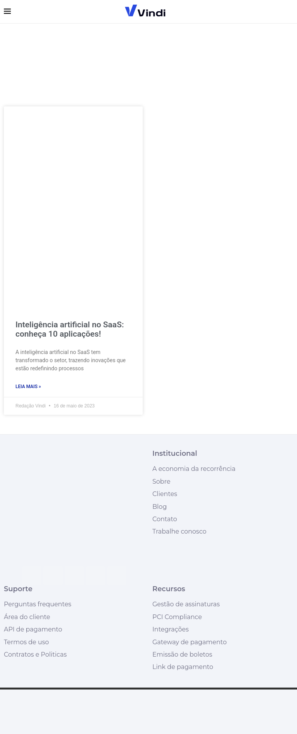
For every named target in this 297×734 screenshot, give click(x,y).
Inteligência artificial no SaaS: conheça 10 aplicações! (69, 329)
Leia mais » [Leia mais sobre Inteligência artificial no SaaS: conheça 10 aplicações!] (28, 386)
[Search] (289, 11)
